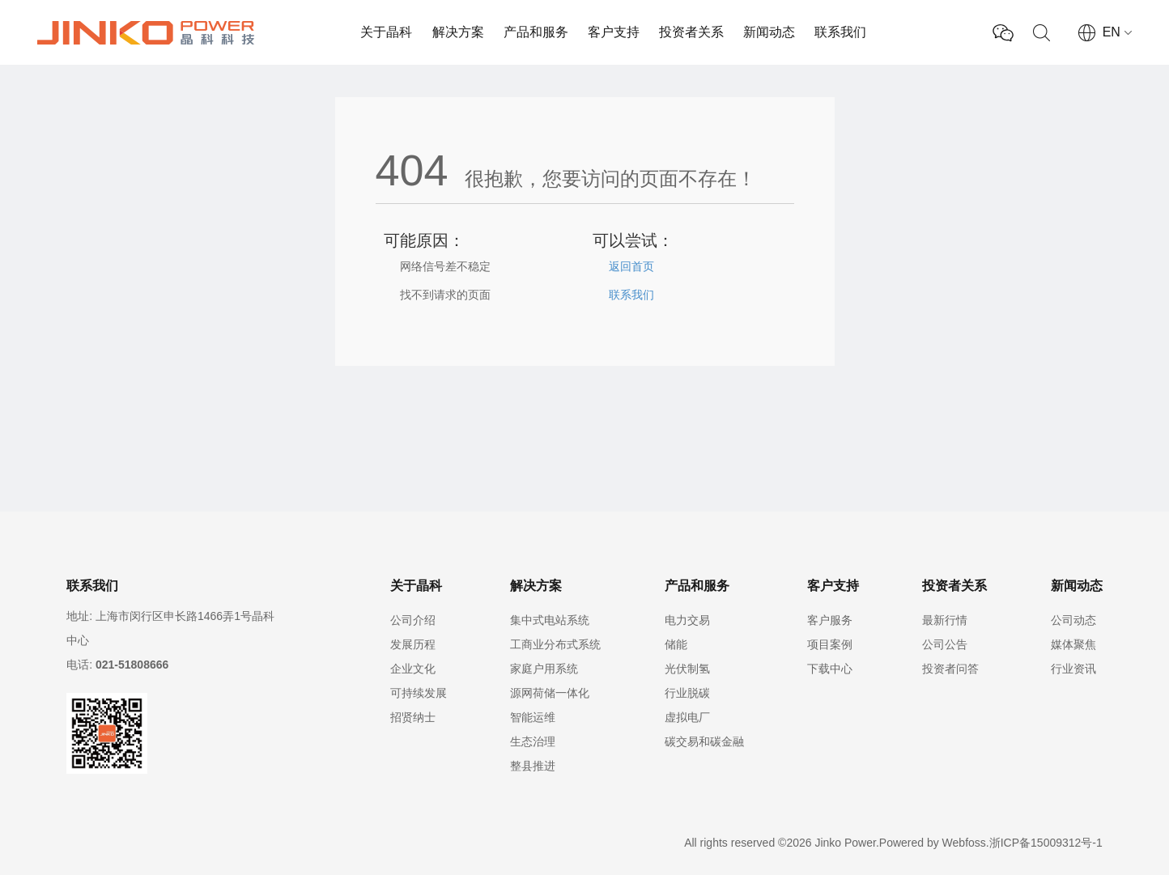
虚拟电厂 (687, 717)
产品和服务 (536, 32)
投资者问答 (950, 668)
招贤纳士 (413, 717)
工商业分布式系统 (555, 644)
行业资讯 (1073, 668)
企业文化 (413, 668)
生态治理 (532, 741)
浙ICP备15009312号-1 (1046, 842)
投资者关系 (691, 32)
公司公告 (944, 644)
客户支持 (614, 32)
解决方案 (458, 32)
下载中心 (829, 668)
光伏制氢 (687, 668)
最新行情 (944, 620)
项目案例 (829, 644)
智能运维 (532, 717)
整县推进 (532, 765)
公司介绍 (413, 620)
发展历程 (413, 644)
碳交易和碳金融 (704, 741)
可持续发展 (418, 692)
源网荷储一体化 (549, 692)
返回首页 (631, 266)
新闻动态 (769, 32)
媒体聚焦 (1073, 644)
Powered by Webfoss (932, 842)
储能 (676, 644)
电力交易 (687, 620)
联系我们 (840, 32)
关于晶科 (386, 32)
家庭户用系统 (544, 668)
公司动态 (1073, 620)
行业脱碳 (687, 692)
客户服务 (829, 620)
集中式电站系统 (549, 620)
